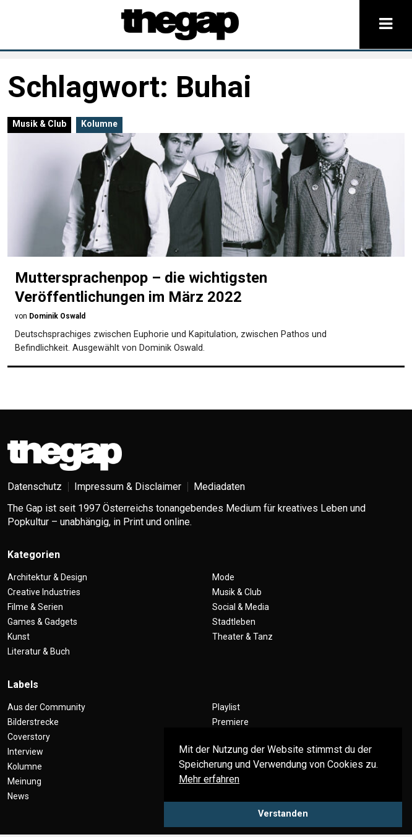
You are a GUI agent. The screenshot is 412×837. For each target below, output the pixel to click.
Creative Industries (43, 592)
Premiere (230, 722)
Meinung (24, 781)
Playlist (226, 707)
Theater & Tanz (242, 637)
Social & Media (240, 607)
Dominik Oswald (57, 316)
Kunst (18, 637)
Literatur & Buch (38, 651)
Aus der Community (46, 707)
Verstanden (283, 814)
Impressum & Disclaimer (127, 486)
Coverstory (28, 737)
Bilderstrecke (33, 722)
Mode (223, 577)
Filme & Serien (35, 607)
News (18, 796)
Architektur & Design (47, 577)
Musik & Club (39, 124)
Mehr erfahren (209, 779)
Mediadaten (219, 486)
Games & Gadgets (42, 622)
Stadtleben (233, 622)
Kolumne (99, 124)
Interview (25, 752)
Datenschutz (34, 486)
